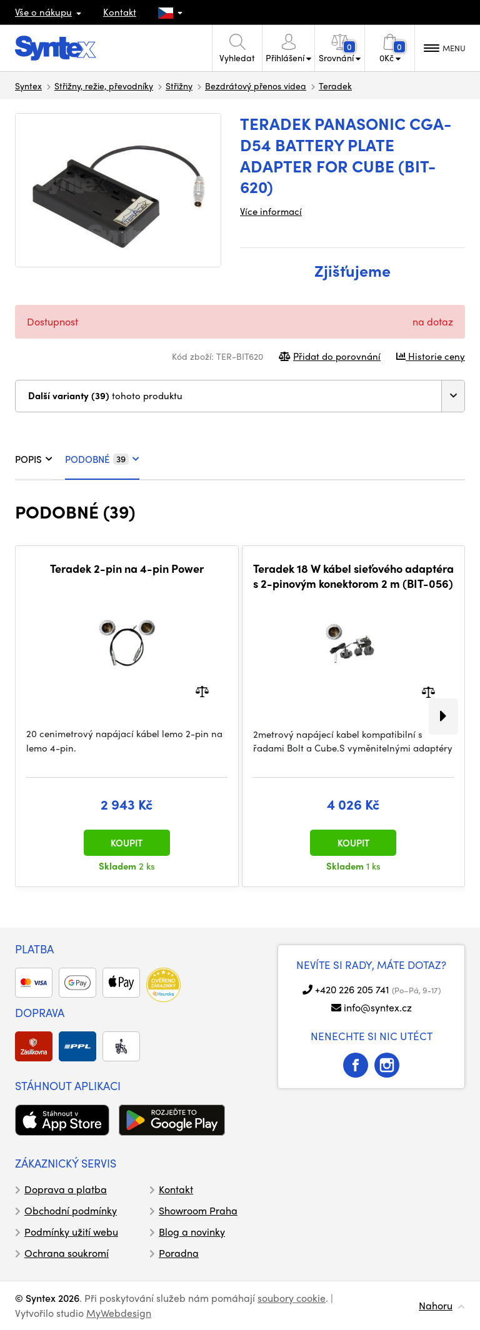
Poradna (179, 1253)
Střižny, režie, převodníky (103, 85)
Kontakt (119, 12)
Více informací (271, 211)
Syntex (28, 85)
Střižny (179, 85)
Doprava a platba (65, 1189)
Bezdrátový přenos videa (255, 85)
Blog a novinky (192, 1231)
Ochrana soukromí (66, 1253)
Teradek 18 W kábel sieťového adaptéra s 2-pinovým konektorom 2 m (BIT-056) (353, 575)
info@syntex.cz (378, 1007)
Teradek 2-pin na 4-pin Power (127, 568)
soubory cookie (292, 1298)
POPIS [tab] (33, 459)
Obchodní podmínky (70, 1210)
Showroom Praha (198, 1210)
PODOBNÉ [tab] (102, 459)
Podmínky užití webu (71, 1231)
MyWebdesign (118, 1313)
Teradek (335, 85)
